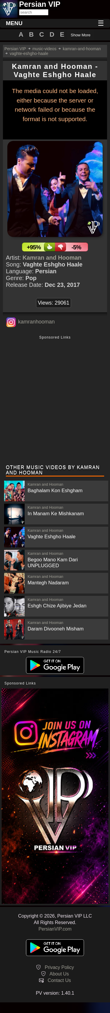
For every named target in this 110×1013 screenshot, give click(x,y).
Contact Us (59, 980)
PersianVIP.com (55, 928)
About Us (59, 973)
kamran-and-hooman (82, 48)
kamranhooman (36, 322)
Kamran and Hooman (52, 257)
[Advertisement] (55, 400)
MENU (14, 23)
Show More (80, 35)
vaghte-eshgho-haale (29, 53)
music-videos (44, 48)
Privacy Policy (59, 967)
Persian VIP (15, 48)
